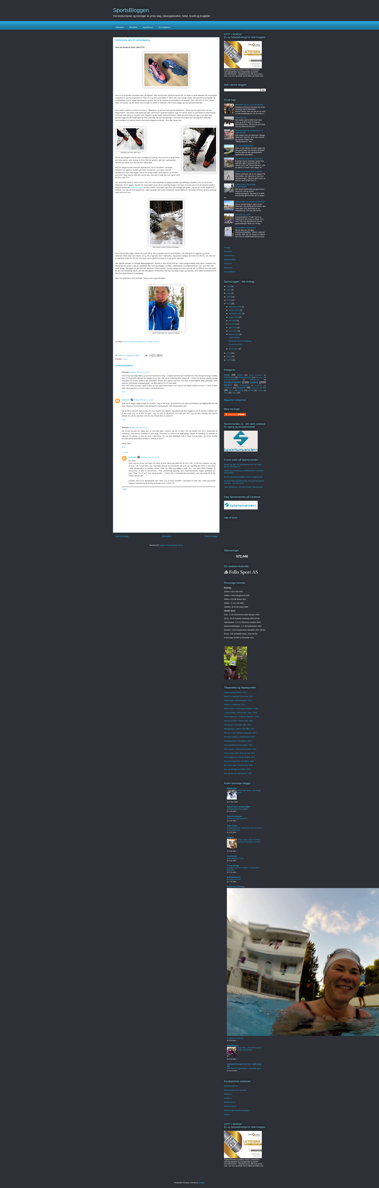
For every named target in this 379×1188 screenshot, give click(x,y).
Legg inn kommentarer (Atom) (171, 545)
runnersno (228, 388)
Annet (227, 375)
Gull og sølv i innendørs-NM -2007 (237, 725)
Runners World (230, 1106)
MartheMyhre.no (234, 877)
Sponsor (232, 390)
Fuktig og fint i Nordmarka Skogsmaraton (245, 185)
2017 (229, 290)
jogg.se (227, 1114)
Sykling (240, 390)
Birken (239, 375)
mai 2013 (233, 324)
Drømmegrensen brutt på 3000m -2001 (239, 757)
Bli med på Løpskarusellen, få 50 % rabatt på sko (243, 477)
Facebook (228, 264)
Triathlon (260, 390)
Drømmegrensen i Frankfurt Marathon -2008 (241, 717)
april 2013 (233, 328)
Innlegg (227, 247)
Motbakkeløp (244, 385)
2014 (229, 300)
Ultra (226, 393)
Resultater (133, 27)
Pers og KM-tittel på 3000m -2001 (237, 769)
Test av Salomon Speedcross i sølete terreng (141, 342)
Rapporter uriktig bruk (235, 400)
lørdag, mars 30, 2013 (138, 427)
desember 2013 (235, 307)
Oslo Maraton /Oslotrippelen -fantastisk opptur (244, 1068)
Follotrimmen (229, 377)
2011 (229, 357)
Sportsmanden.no (231, 1086)
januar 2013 (234, 349)
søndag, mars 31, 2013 (150, 457)
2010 (229, 360)
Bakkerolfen (232, 788)
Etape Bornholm (255, 375)
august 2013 (234, 317)
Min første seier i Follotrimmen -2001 (238, 765)
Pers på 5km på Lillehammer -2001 (238, 773)
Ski (264, 387)
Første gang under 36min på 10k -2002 (239, 753)
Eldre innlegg (211, 536)
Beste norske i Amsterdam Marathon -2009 (241, 708)
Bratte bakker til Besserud (245, 228)
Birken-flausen (241, 118)
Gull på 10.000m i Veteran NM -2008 (238, 721)
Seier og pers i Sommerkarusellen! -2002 (240, 749)
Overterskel (232, 856)
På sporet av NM (235, 344)
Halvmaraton (260, 377)
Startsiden (120, 27)
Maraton (228, 385)
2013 (229, 304)
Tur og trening (233, 866)
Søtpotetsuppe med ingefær (237, 809)
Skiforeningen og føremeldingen (236, 1110)
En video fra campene (235, 1038)
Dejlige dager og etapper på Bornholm (250, 202)
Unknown (126, 400)
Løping (254, 382)
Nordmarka (258, 385)
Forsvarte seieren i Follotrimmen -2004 (239, 737)
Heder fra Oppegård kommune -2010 (238, 696)
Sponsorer (228, 268)
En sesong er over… (234, 879)
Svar (123, 392)
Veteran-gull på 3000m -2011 (235, 692)
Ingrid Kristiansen (234, 816)
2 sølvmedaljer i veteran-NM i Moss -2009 (240, 713)
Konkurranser (232, 382)
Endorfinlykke (233, 1045)
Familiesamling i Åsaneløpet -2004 (237, 741)
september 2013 (235, 314)
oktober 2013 (234, 310)
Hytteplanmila (254, 379)
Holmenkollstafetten (231, 379)
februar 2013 (234, 334)
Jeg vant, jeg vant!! (242, 215)
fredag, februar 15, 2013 (143, 400)
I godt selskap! (234, 337)
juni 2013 (233, 321)
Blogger (202, 1183)
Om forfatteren (164, 27)
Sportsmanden (230, 260)
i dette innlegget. (136, 187)
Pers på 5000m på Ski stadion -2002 (238, 745)
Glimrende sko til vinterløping (239, 341)
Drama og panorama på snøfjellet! (248, 171)
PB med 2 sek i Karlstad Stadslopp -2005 (240, 733)
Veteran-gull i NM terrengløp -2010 (237, 700)
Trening (251, 390)
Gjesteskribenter (245, 377)
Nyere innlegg (121, 536)
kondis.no (228, 1098)
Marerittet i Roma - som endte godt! (249, 105)
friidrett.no (228, 1094)
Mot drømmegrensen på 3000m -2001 (239, 761)
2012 (229, 353)
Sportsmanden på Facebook (235, 1090)
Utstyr (125, 359)
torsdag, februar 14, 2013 (140, 372)
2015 (229, 297)
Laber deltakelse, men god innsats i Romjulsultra (243, 487)
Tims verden (232, 826)
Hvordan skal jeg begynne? (237, 818)
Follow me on (236, 414)
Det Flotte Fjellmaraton (244, 146)
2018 (229, 286)
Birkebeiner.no (229, 1102)
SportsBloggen (131, 10)
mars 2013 (233, 331)
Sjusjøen (241, 387)
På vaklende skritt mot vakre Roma (249, 159)
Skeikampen (255, 388)
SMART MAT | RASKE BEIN (238, 807)
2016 (229, 293)
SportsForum (148, 27)
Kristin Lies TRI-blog (235, 887)
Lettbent (230, 837)
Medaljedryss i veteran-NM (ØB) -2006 (239, 729)
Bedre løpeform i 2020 (235, 858)
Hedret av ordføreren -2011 (235, 705)
